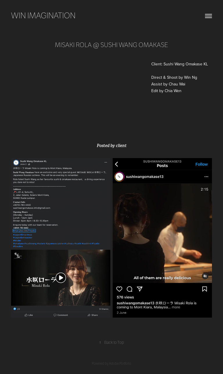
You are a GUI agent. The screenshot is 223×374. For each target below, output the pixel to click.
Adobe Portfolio (120, 364)
